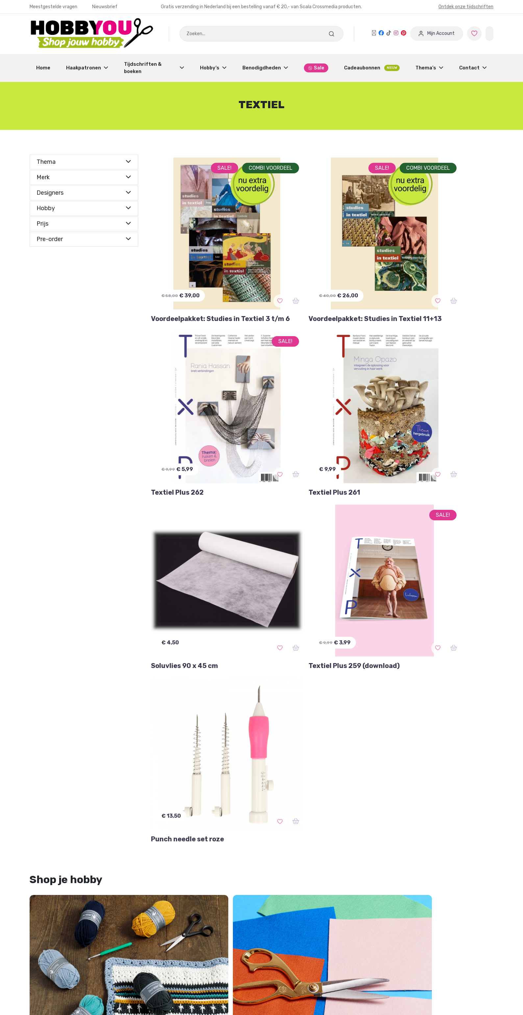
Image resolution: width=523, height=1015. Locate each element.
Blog (272, 927)
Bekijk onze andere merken (255, 993)
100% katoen (356, 766)
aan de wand (50, 780)
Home (43, 68)
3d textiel (82, 794)
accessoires (145, 766)
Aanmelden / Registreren (179, 889)
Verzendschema (286, 902)
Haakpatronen (87, 68)
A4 (417, 780)
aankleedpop (92, 780)
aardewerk (48, 794)
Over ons (277, 914)
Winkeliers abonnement (177, 927)
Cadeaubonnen (372, 68)
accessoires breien (193, 766)
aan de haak (396, 766)
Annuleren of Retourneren (62, 914)
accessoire (317, 766)
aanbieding (445, 780)
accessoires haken (248, 766)
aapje (287, 766)
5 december (390, 780)
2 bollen (161, 780)
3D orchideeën (199, 780)
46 (333, 780)
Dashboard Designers (174, 902)
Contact (473, 68)
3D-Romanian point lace (290, 780)
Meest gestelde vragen (58, 927)
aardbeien (129, 780)
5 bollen (356, 780)
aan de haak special (445, 766)
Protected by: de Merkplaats (301, 939)
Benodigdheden (265, 68)
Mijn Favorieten (49, 889)
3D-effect (239, 780)
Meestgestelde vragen (54, 7)
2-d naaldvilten (102, 766)
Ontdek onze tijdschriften (465, 7)
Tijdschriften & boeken (154, 68)
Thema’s (429, 68)
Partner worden (167, 914)
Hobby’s (213, 68)
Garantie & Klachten (54, 902)
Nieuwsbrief (104, 7)
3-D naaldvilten (54, 766)
